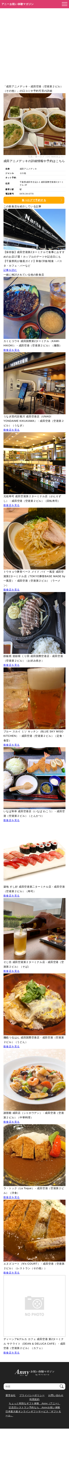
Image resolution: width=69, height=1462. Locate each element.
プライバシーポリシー (32, 1395)
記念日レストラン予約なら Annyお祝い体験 (34, 1407)
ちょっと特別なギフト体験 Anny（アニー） (34, 1403)
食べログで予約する (34, 200)
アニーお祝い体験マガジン (17, 4)
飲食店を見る (11, 350)
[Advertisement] (34, 44)
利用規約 (34, 1399)
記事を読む (10, 270)
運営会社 (11, 1395)
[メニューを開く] (63, 4)
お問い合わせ (55, 1395)
